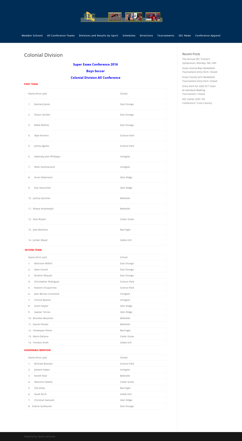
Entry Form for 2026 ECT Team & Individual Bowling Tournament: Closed (199, 90)
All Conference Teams (61, 35)
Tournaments (165, 35)
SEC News (185, 35)
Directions (146, 35)
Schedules (129, 35)
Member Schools (32, 35)
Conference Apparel (208, 35)
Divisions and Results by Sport (98, 35)
